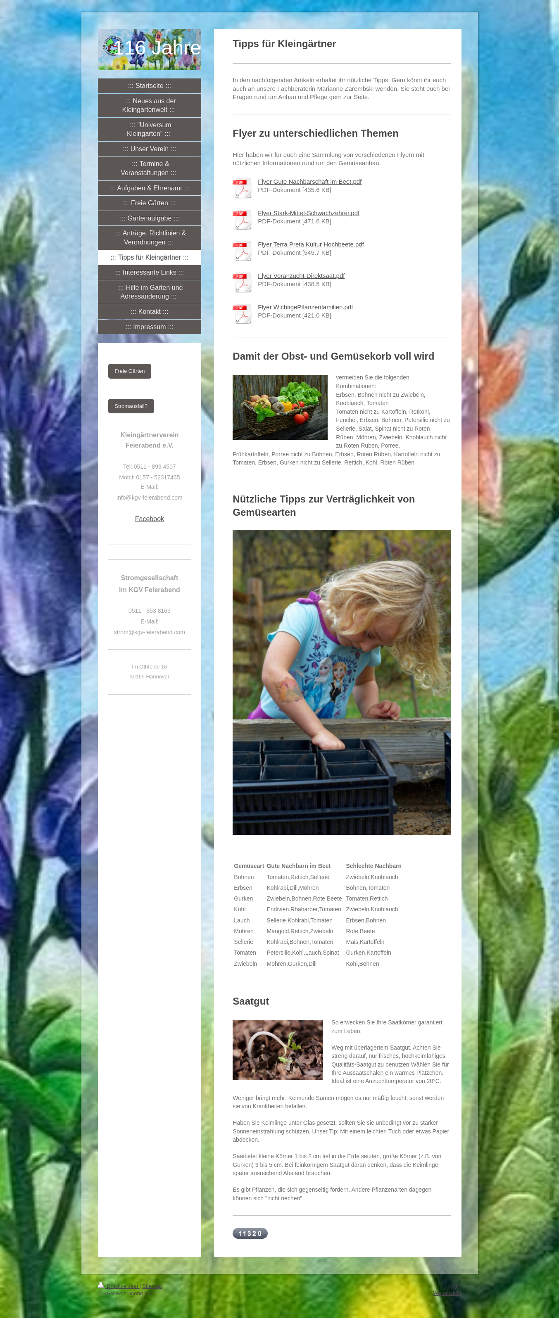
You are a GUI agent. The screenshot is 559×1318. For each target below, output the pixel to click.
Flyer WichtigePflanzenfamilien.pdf (305, 307)
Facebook (149, 518)
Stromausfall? (131, 406)
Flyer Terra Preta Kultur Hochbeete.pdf (311, 244)
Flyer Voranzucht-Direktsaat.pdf (301, 275)
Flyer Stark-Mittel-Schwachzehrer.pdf (308, 212)
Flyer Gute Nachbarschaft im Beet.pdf (310, 181)
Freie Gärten (130, 371)
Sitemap (152, 1286)
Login (454, 1285)
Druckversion (119, 1286)
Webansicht (447, 1293)
